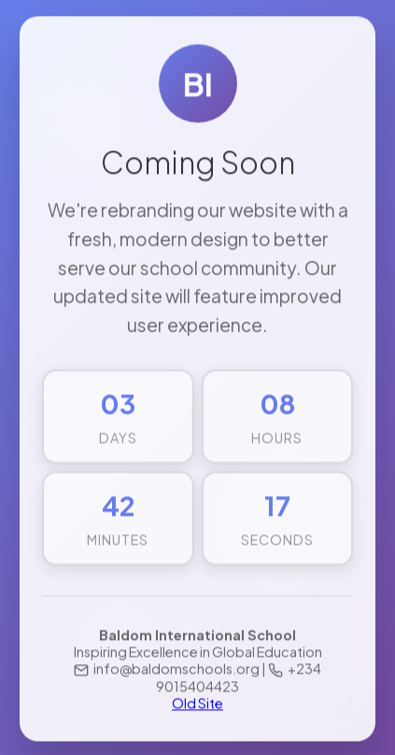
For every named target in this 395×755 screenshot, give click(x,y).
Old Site (197, 703)
